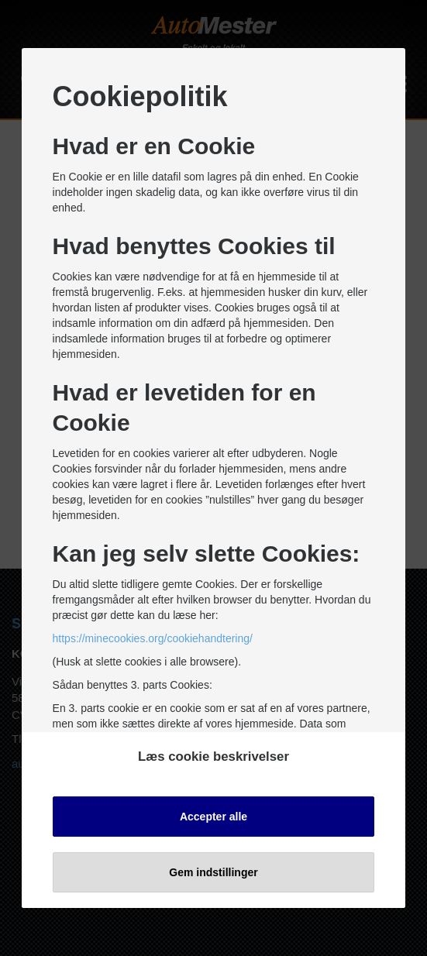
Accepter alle (213, 816)
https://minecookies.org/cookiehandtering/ (153, 638)
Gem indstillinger (213, 872)
